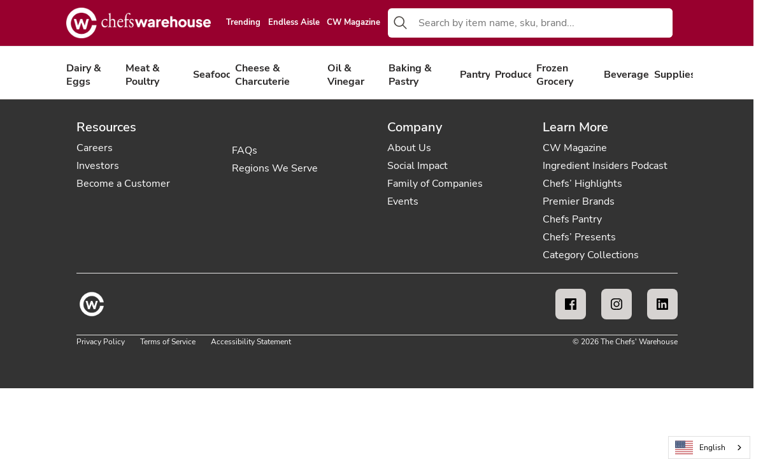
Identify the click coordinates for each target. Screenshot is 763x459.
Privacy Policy (100, 342)
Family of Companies (435, 183)
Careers (94, 148)
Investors (97, 166)
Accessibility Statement (251, 342)
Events (402, 201)
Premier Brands (579, 201)
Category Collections (591, 255)
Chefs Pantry (572, 219)
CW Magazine (353, 23)
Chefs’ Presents (579, 237)
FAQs (244, 150)
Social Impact (417, 166)
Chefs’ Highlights (582, 183)
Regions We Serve (275, 168)
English (700, 448)
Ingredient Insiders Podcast (605, 166)
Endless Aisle (294, 23)
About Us (409, 148)
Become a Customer (123, 183)
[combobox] (542, 23)
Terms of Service (168, 342)
